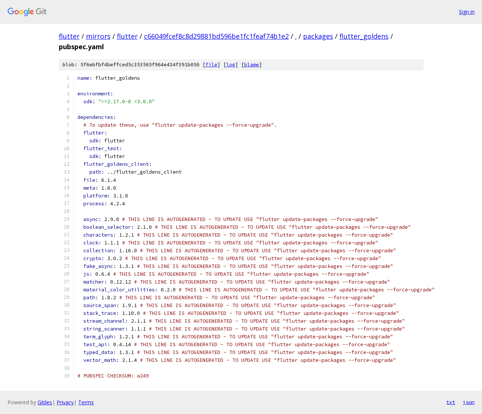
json (469, 402)
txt (450, 402)
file (211, 64)
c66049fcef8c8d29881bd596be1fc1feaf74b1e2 (216, 36)
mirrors (98, 36)
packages (318, 36)
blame (251, 64)
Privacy (65, 402)
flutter (69, 36)
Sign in (467, 11)
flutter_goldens (364, 36)
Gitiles (45, 402)
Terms (86, 402)
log (230, 64)
